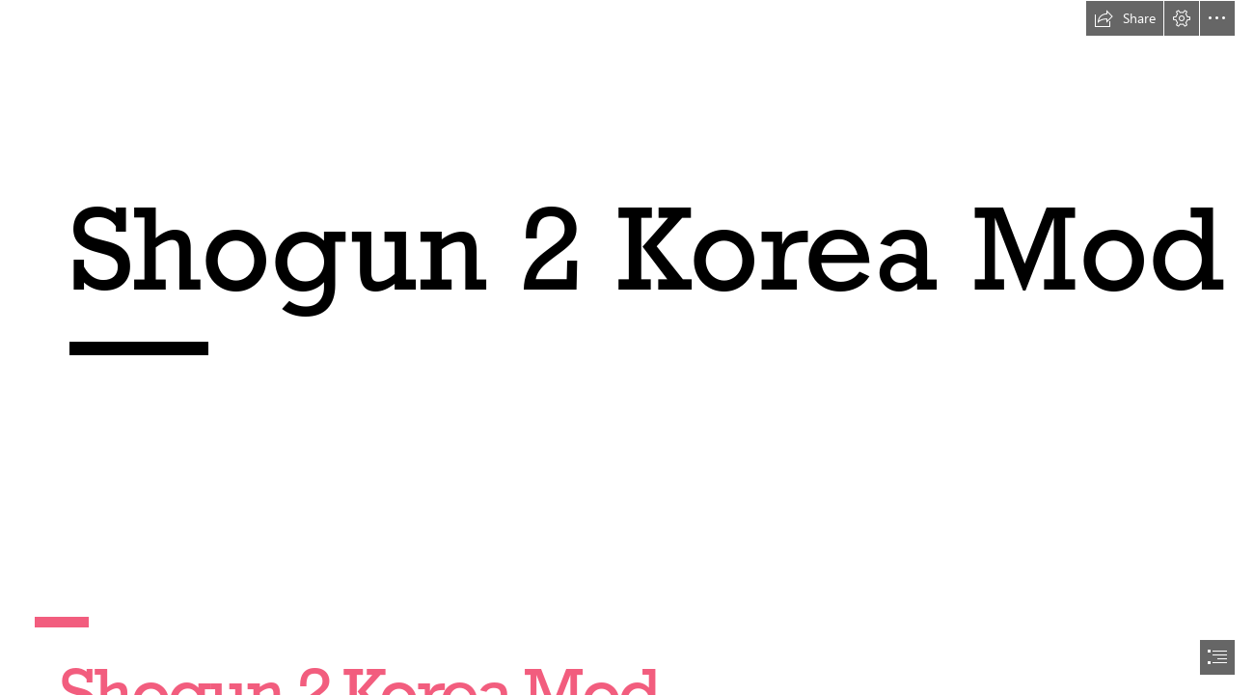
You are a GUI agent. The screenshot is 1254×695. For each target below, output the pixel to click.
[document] (627, 347)
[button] (1124, 18)
